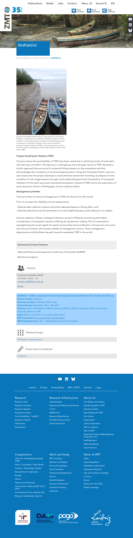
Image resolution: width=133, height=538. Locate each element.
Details (20, 286)
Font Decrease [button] (96, 11)
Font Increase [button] (80, 11)
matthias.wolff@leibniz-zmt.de (30, 281)
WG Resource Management (29, 339)
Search (101, 3)
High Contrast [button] (111, 11)
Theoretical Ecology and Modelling (49, 318)
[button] (113, 3)
